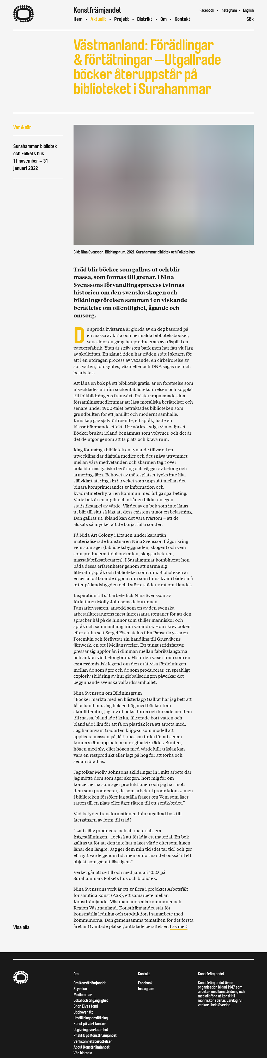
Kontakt (182, 19)
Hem (78, 19)
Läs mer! (178, 926)
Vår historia (83, 1052)
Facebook (206, 10)
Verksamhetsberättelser (93, 1041)
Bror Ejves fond (86, 1006)
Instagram (229, 10)
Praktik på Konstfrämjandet (95, 1035)
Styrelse (80, 988)
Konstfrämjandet (211, 973)
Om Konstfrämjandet (90, 982)
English (248, 10)
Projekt (121, 19)
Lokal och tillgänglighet (91, 1000)
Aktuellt (98, 19)
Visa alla (21, 927)
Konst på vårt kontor (90, 1023)
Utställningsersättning (91, 1017)
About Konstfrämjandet (92, 1047)
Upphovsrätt (83, 1012)
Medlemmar (83, 994)
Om (163, 19)
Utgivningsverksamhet (91, 1029)
